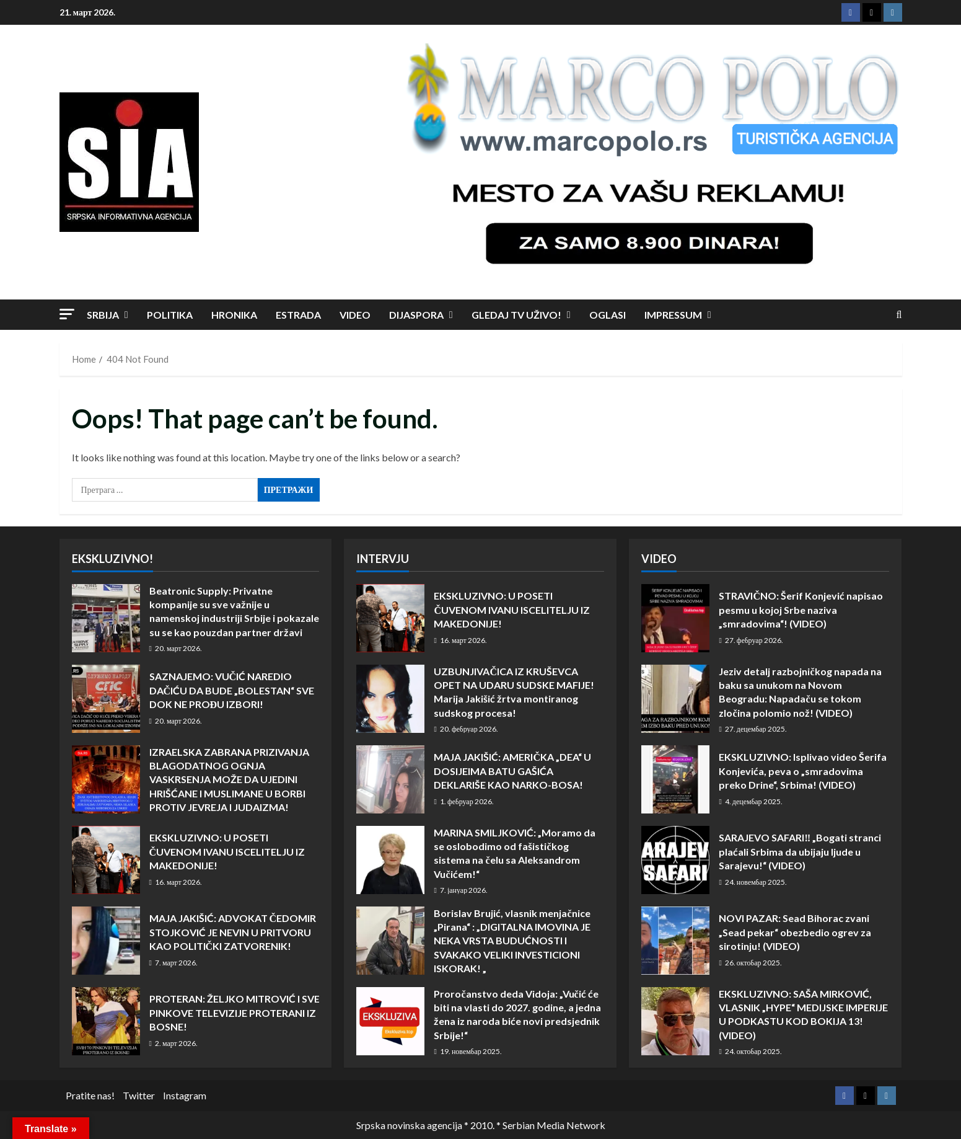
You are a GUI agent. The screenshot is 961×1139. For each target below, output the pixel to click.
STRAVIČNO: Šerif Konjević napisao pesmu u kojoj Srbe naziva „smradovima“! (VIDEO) (675, 618)
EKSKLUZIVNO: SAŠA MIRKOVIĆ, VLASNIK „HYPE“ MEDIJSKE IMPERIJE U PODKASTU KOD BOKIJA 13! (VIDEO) (675, 1021)
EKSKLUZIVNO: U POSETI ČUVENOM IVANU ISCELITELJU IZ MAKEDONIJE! (106, 860)
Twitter (139, 1095)
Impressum (673, 315)
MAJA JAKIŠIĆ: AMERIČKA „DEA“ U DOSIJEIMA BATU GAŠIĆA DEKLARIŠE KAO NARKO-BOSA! (390, 779)
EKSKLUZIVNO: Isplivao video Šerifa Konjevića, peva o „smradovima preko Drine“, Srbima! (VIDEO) (675, 779)
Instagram (184, 1095)
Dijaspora (416, 315)
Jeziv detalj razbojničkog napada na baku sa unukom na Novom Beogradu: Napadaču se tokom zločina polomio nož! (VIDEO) (675, 699)
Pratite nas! (90, 1095)
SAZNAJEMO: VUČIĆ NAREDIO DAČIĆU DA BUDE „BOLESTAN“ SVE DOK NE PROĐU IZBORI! (106, 699)
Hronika (234, 315)
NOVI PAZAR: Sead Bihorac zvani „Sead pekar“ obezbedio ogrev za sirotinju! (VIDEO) (675, 940)
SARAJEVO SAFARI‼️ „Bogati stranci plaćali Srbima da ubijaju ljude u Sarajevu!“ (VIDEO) (675, 860)
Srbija (103, 315)
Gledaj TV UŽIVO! (516, 315)
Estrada (298, 315)
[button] (66, 314)
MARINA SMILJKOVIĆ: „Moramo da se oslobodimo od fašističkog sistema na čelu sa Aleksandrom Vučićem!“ (390, 860)
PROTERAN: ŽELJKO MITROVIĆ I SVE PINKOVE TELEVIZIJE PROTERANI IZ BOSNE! (106, 1021)
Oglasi (607, 315)
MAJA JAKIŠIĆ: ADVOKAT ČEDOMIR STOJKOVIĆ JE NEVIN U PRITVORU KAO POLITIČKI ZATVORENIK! (106, 940)
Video (355, 315)
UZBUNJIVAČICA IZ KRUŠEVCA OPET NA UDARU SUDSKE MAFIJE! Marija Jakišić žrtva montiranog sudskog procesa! (390, 699)
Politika (170, 315)
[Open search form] (899, 315)
